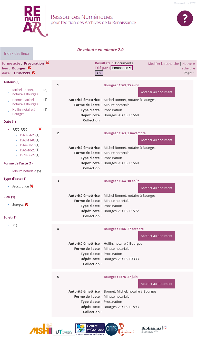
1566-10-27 (27, 150)
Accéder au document (156, 92)
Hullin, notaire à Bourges (23, 111)
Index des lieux (16, 53)
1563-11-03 (27, 140)
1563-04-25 (27, 135)
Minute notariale (24, 171)
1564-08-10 (27, 145)
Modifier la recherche (163, 63)
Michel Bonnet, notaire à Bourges (25, 92)
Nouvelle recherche (188, 65)
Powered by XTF (184, 3)
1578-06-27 (27, 155)
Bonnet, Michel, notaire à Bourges (25, 102)
